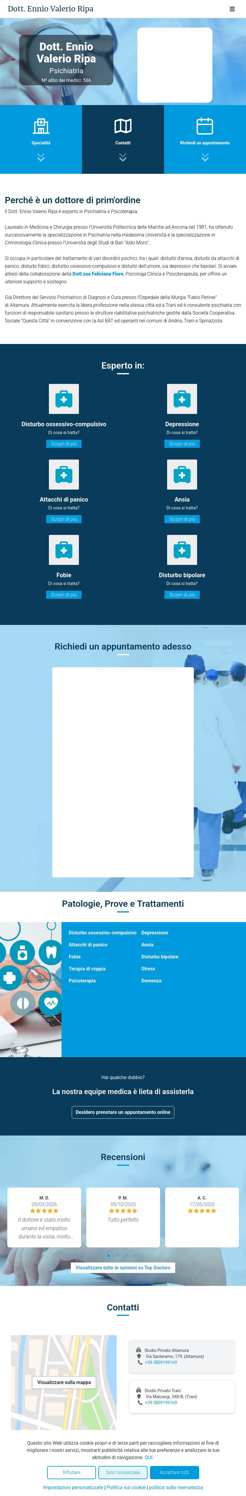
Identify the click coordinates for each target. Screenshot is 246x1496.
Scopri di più (64, 444)
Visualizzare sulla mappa (64, 1382)
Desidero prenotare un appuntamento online (123, 1112)
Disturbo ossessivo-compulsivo (102, 933)
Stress (148, 969)
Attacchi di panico (88, 945)
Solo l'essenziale (123, 1472)
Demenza (151, 981)
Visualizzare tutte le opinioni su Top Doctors (123, 1268)
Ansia (147, 945)
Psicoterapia (82, 981)
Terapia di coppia (87, 969)
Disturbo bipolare (159, 957)
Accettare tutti (174, 1472)
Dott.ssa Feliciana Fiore (98, 274)
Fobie (75, 957)
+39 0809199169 (161, 1362)
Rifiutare (71, 1472)
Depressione (154, 933)
